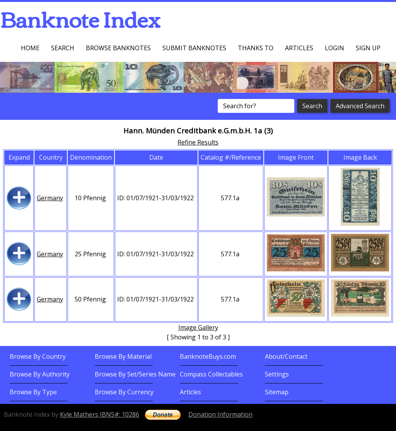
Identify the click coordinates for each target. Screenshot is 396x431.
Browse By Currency (124, 392)
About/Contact (286, 356)
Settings (277, 374)
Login (334, 48)
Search (62, 48)
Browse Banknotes (118, 48)
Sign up (368, 48)
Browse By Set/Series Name (135, 374)
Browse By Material (123, 356)
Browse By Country (38, 356)
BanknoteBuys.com (208, 356)
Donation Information (220, 414)
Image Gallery (198, 327)
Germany (50, 198)
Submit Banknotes (194, 48)
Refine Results (198, 142)
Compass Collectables (211, 374)
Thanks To (255, 48)
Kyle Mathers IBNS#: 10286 (99, 414)
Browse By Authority (40, 374)
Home (30, 48)
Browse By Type (33, 392)
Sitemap (276, 392)
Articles (299, 48)
